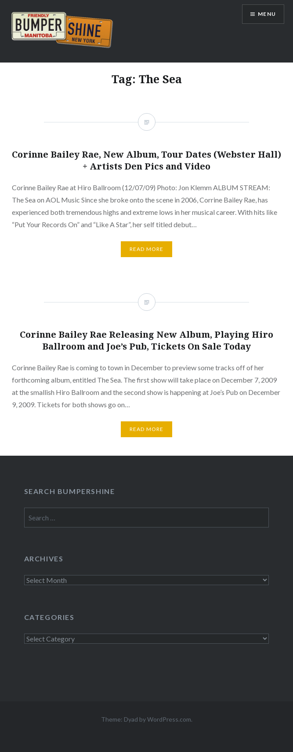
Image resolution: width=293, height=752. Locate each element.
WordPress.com (169, 719)
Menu (267, 14)
